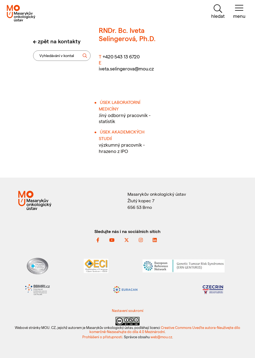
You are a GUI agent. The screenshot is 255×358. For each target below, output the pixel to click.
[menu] (239, 11)
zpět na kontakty (59, 41)
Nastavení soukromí (127, 310)
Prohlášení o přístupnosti (102, 337)
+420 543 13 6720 (121, 56)
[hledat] (218, 11)
